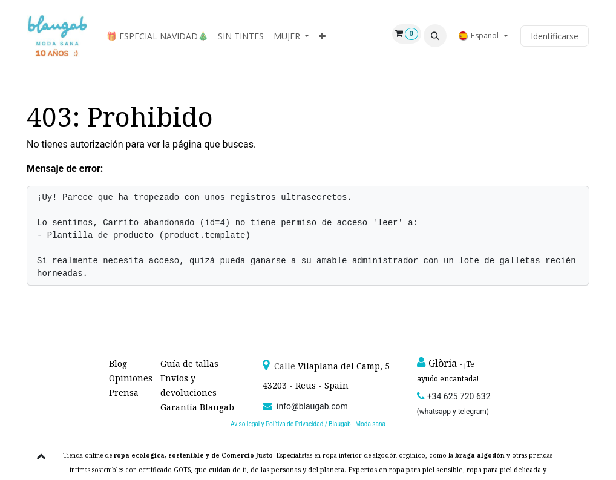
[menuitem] (157, 36)
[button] (435, 35)
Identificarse (554, 36)
